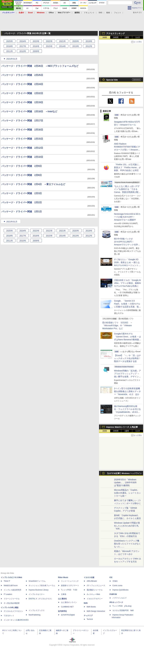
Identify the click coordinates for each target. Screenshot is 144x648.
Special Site (112, 80)
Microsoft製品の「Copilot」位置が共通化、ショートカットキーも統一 (127, 493)
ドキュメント (89, 13)
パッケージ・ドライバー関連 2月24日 (22, 84)
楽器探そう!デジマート (70, 585)
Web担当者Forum (11, 585)
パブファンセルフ (119, 598)
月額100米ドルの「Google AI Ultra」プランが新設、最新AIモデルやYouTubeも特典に (127, 283)
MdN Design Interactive (96, 611)
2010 (22, 51)
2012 (89, 46)
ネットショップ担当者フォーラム (42, 585)
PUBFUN (113, 594)
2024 (22, 41)
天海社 (115, 581)
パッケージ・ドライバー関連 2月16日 (22, 129)
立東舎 (63, 594)
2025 (9, 41)
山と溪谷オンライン (69, 602)
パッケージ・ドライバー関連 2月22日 (22, 93)
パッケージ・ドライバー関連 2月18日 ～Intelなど (29, 111)
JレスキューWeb (93, 594)
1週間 (126, 37)
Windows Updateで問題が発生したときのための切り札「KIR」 (127, 526)
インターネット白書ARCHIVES (16, 620)
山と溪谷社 (62, 599)
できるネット (9, 616)
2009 (36, 51)
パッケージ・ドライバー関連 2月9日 (21, 166)
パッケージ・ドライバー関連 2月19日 (22, 102)
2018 (9, 46)
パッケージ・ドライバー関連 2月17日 (22, 120)
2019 (89, 41)
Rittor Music (63, 577)
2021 (62, 41)
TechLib (90, 619)
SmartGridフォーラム (37, 581)
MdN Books (91, 607)
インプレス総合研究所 (12, 590)
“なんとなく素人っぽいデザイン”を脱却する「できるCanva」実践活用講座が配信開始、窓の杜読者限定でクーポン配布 (127, 192)
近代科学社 (62, 611)
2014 (62, 46)
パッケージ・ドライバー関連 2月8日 (21, 175)
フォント (117, 13)
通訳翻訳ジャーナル (95, 590)
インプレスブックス (37, 610)
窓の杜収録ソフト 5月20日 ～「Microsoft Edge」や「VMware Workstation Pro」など (117, 325)
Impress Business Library (38, 590)
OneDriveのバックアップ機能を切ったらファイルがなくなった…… (127, 544)
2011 (9, 51)
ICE (110, 577)
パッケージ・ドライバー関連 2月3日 (21, 193)
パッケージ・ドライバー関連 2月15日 (22, 138)
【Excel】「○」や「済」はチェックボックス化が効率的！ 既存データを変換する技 (128, 358)
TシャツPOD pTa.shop (122, 606)
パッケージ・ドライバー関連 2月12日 (22, 148)
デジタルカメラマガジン (13, 611)
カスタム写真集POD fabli (123, 610)
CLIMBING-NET (67, 607)
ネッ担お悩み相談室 (12, 603)
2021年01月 (11, 59)
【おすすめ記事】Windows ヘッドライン (124, 473)
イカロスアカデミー (95, 599)
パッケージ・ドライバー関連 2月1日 (21, 211)
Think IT (7, 581)
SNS (100, 13)
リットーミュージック (70, 581)
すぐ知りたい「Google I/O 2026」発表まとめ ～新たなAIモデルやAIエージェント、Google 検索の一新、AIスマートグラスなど (127, 265)
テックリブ (88, 616)
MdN (86, 603)
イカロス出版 (89, 577)
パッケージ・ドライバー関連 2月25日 (22, 75)
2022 (49, 41)
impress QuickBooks (120, 590)
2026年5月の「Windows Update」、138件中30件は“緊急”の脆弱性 (125, 482)
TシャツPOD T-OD (69, 590)
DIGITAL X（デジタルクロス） (41, 599)
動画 (108, 13)
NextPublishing (34, 615)
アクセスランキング (115, 33)
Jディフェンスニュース (96, 585)
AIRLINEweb (92, 581)
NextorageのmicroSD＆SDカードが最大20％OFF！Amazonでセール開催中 (127, 217)
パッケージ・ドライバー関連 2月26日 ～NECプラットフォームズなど (39, 66)
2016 (36, 46)
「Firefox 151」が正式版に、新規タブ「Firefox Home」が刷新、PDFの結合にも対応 (127, 167)
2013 (75, 46)
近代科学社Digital (68, 615)
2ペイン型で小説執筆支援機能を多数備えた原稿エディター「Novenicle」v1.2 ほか (127, 391)
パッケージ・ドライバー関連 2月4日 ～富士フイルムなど (33, 184)
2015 (49, 46)
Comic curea (117, 585)
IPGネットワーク (116, 602)
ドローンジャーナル (12, 599)
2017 (22, 46)
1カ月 (137, 37)
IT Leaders (8, 594)
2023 (36, 41)
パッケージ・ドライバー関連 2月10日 (22, 157)
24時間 (115, 37)
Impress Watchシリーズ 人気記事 (122, 427)
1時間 (104, 37)
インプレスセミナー (37, 594)
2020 (75, 41)
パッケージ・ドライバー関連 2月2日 (21, 202)
